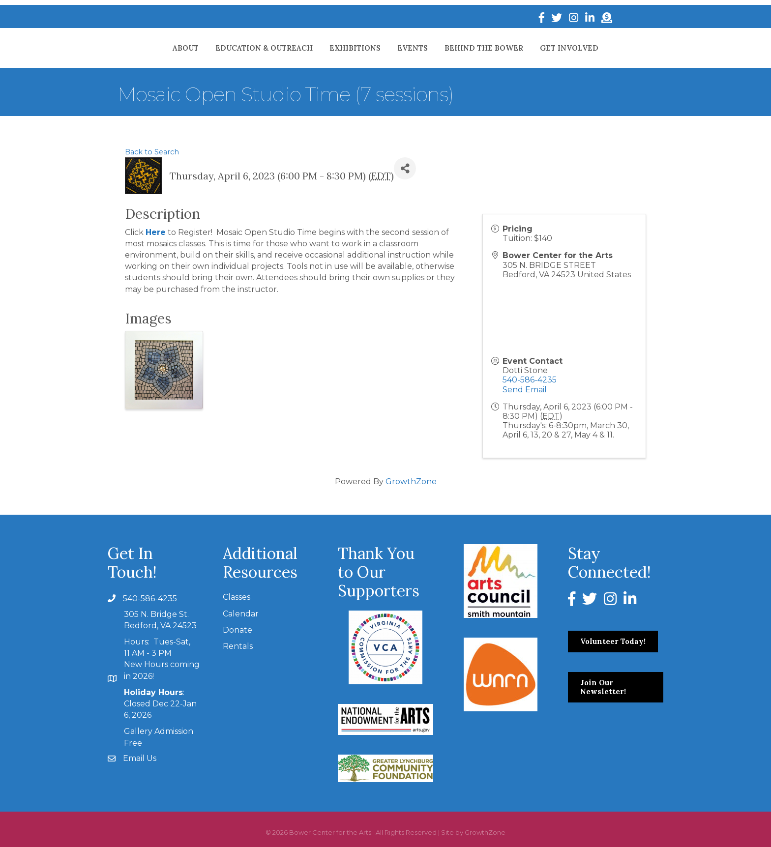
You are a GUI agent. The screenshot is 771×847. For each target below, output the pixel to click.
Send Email (525, 389)
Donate (237, 630)
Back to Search (152, 151)
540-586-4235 (530, 379)
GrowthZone (411, 481)
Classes (236, 597)
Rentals (238, 646)
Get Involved (612, 48)
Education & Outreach (221, 48)
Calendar (241, 613)
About (143, 48)
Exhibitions (312, 48)
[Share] (405, 168)
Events (455, 48)
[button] (613, 641)
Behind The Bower (526, 48)
